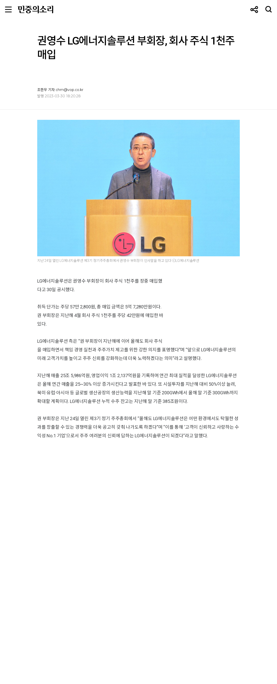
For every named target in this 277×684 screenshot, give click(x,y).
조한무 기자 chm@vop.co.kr (60, 89)
